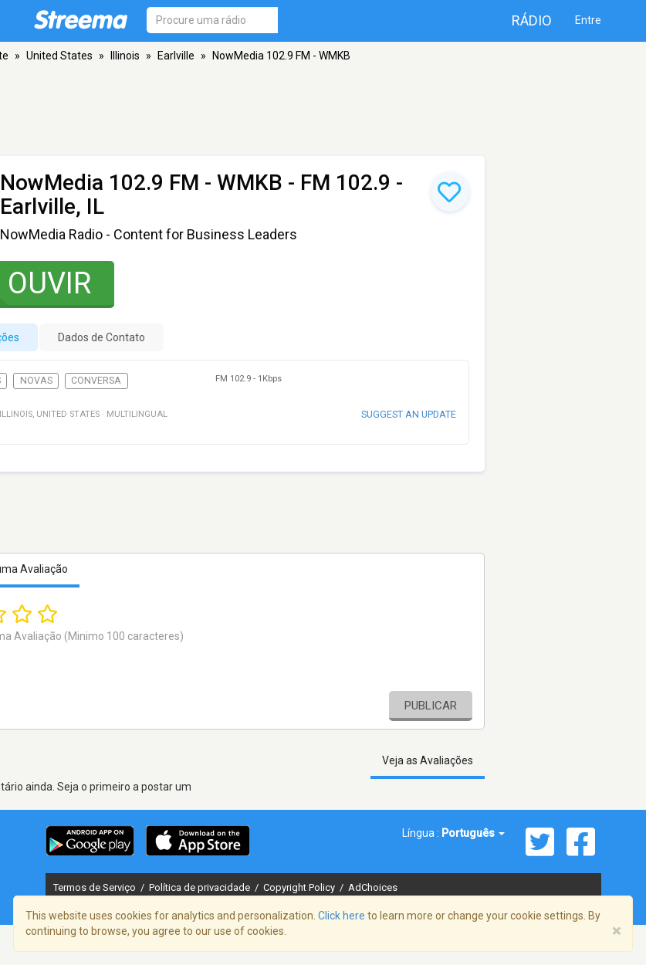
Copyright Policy (300, 887)
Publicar (430, 706)
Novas (36, 380)
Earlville (175, 55)
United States (59, 55)
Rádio (532, 20)
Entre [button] (588, 20)
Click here (341, 915)
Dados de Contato (101, 337)
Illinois (125, 55)
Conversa (96, 380)
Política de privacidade (200, 887)
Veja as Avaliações (427, 760)
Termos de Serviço (95, 887)
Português (473, 833)
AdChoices (372, 887)
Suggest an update (408, 414)
